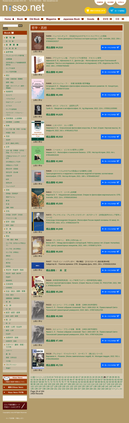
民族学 (8, 277)
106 (61, 384)
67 (37, 382)
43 (62, 380)
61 (113, 380)
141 (106, 386)
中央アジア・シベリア (13, 102)
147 (40, 389)
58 (104, 380)
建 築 (7, 200)
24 (99, 377)
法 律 (8, 305)
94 (113, 382)
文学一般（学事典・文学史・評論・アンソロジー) (16, 151)
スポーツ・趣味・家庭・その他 (15, 346)
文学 (7, 147)
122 (32, 386)
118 (108, 384)
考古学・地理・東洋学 (13, 273)
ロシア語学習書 (11, 72)
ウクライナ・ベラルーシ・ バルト (15, 114)
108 (69, 384)
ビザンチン (9, 259)
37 (45, 380)
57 (102, 380)
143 (114, 386)
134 (79, 386)
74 (57, 382)
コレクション (11, 365)
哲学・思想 (10, 222)
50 (82, 380)
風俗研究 (9, 280)
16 (76, 377)
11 (62, 377)
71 (48, 382)
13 (68, 377)
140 (103, 386)
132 (71, 386)
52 (88, 380)
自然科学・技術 (12, 337)
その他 (8, 361)
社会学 (8, 334)
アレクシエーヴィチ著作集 (15, 55)
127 (52, 386)
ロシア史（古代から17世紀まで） (16, 244)
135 (83, 386)
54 (93, 380)
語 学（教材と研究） (13, 143)
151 (55, 389)
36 (43, 380)
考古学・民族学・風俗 (15, 270)
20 (88, 377)
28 (110, 377)
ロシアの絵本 (10, 68)
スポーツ (9, 350)
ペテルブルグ (10, 99)
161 (95, 389)
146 (36, 389)
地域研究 (9, 92)
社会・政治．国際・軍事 (15, 291)
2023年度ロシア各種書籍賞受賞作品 (16, 64)
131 (67, 386)
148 (44, 389)
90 (102, 382)
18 (82, 377)
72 (51, 382)
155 (71, 389)
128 (55, 386)
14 (71, 377)
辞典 (7, 126)
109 (73, 384)
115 (96, 384)
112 (85, 384)
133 (75, 386)
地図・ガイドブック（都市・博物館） (16, 87)
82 (79, 382)
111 (81, 384)
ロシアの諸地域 (11, 109)
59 (107, 380)
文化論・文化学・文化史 (14, 215)
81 (76, 382)
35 (40, 380)
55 (96, 380)
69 (43, 382)
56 (99, 380)
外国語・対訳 (10, 133)
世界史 (8, 266)
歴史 (7, 236)
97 (121, 382)
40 (54, 380)
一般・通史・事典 (12, 240)
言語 (7, 136)
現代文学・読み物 (12, 172)
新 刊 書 (9, 41)
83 (82, 382)
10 (60, 377)
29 (113, 377)
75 (60, 382)
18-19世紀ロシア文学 (13, 162)
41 (57, 380)
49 (79, 380)
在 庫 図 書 (11, 48)
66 (34, 382)
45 (68, 380)
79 (71, 382)
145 (32, 389)
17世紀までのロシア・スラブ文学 (16, 157)
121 (120, 384)
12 (65, 377)
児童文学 (9, 176)
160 (91, 389)
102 (45, 384)
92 (107, 382)
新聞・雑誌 (9, 82)
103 (49, 384)
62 (116, 380)
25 (102, 377)
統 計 (8, 320)
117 (104, 384)
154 (67, 389)
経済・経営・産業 (13, 313)
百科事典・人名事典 (14, 118)
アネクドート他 (11, 218)
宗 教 (8, 229)
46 (71, 380)
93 (110, 382)
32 (31, 380)
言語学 (8, 140)
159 (87, 389)
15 (74, 377)
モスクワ (9, 95)
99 (34, 384)
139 (99, 386)
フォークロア (10, 186)
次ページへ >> (115, 389)
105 (57, 384)
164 (106, 389)
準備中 (8, 368)
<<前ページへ (36, 377)
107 (65, 384)
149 (48, 389)
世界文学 (9, 183)
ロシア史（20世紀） (13, 252)
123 (36, 386)
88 (96, 382)
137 (91, 386)
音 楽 (7, 204)
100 (38, 384)
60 (110, 380)
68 (40, 382)
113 (89, 384)
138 (95, 386)
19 (85, 377)
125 (44, 386)
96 (118, 382)
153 (63, 389)
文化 (7, 211)
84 (85, 382)
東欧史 (8, 256)
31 (119, 377)
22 (93, 377)
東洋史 (8, 263)
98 (31, 384)
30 (116, 377)
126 (48, 386)
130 (63, 386)
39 (51, 380)
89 (99, 382)
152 (59, 389)
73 (54, 382)
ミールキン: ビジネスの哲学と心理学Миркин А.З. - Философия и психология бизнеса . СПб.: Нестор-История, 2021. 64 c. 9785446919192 (80, 152)
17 (79, 377)
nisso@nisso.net (52, 1)
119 (112, 384)
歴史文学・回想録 (12, 169)
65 (31, 382)
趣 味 (8, 354)
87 (93, 382)
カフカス (9, 106)
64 (121, 380)
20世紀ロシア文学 (12, 165)
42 (60, 380)
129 (59, 386)
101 (41, 384)
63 (118, 380)
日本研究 (9, 284)
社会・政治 (9, 295)
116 (100, 384)
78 (68, 382)
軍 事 (8, 302)
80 (74, 382)
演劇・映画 (9, 207)
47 (74, 380)
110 (77, 384)
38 (48, 380)
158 (83, 389)
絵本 (7, 179)
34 (37, 380)
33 (34, 380)
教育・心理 (9, 330)
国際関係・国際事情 (13, 298)
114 (92, 384)
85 (88, 382)
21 (90, 377)
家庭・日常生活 (11, 357)
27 (107, 377)
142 (110, 386)
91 (104, 382)
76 (62, 382)
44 (65, 380)
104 (53, 384)
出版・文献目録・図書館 (14, 79)
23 (96, 377)
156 (75, 389)
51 (85, 380)
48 (76, 380)
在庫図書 (9, 59)
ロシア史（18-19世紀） (14, 249)
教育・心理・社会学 (14, 327)
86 (90, 382)
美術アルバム (10, 197)
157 (79, 389)
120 (116, 384)
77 (65, 382)
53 (90, 380)
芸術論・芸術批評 (12, 193)
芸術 (7, 190)
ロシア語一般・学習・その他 (16, 129)
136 (87, 386)
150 (52, 389)
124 (40, 386)
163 (103, 389)
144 (118, 386)
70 (45, 382)
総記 (7, 75)
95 (116, 382)
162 (99, 389)
